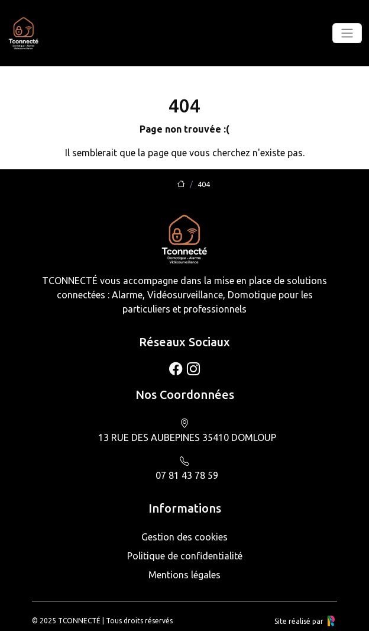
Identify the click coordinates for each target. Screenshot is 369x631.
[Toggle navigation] (347, 33)
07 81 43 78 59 (187, 475)
